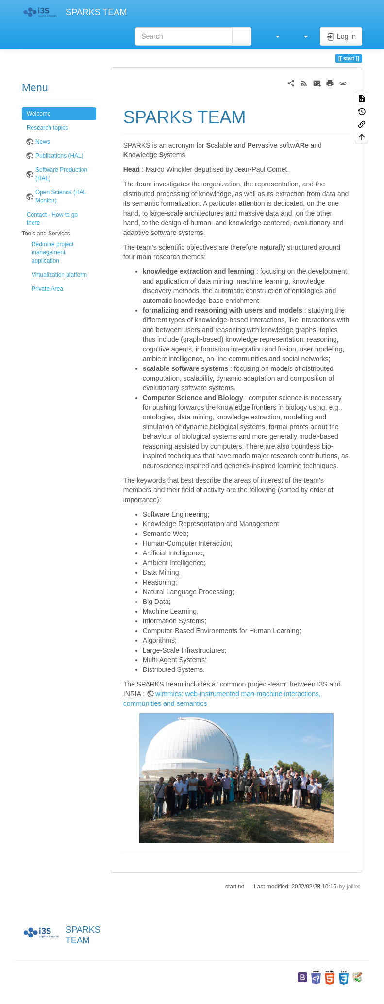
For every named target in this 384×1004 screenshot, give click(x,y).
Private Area (47, 288)
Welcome (38, 113)
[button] (273, 36)
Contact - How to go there (52, 218)
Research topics (47, 127)
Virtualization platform (59, 274)
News (42, 141)
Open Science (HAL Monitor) (60, 196)
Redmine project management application (53, 252)
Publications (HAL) (59, 155)
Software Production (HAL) (61, 174)
